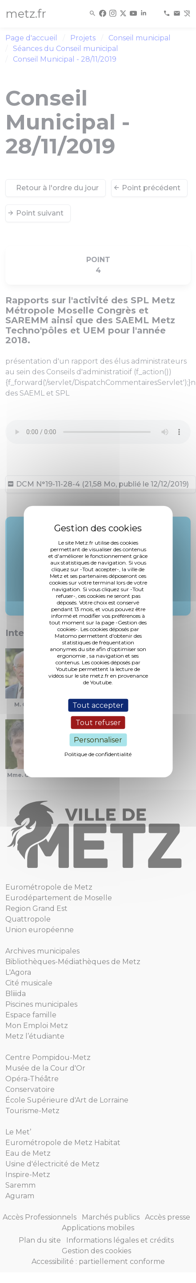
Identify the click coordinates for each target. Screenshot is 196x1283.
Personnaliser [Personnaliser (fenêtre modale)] (98, 740)
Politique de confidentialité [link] (98, 754)
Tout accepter (98, 705)
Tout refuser (98, 722)
